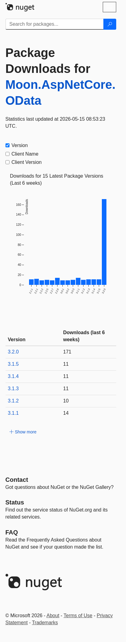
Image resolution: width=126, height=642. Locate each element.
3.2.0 (13, 351)
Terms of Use (78, 615)
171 (67, 351)
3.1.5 (13, 364)
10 (66, 400)
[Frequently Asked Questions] (12, 532)
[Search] (109, 24)
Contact (17, 479)
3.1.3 (13, 388)
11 (66, 364)
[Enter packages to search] (55, 24)
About (52, 615)
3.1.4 (13, 376)
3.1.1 (13, 413)
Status (15, 502)
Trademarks (45, 622)
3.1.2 (13, 400)
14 (66, 413)
